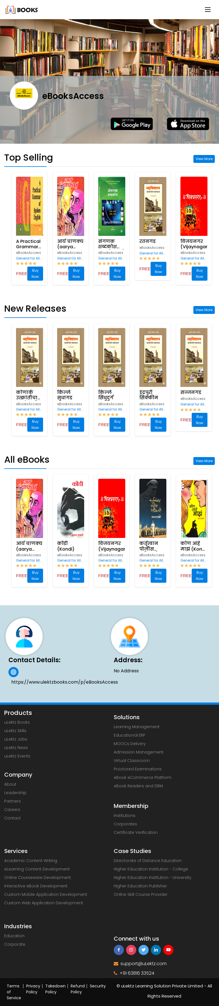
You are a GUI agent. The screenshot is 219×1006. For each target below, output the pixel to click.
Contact (12, 818)
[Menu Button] (207, 9)
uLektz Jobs (15, 739)
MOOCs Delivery (130, 743)
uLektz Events (17, 756)
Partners (12, 801)
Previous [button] (3, 229)
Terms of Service (14, 992)
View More (204, 158)
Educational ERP (129, 735)
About (10, 784)
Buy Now (35, 273)
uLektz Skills (15, 731)
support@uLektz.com (140, 963)
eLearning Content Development (37, 869)
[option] (30, 228)
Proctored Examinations (138, 769)
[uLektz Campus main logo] (21, 9)
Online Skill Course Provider (140, 894)
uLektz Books (17, 722)
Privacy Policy (33, 989)
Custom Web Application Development (43, 903)
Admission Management (139, 752)
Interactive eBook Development (36, 886)
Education (14, 936)
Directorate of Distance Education (148, 860)
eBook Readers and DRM (138, 786)
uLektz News (16, 747)
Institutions (124, 815)
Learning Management (137, 727)
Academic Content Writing (30, 860)
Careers (12, 809)
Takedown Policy (55, 989)
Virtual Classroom (132, 760)
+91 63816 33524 (134, 973)
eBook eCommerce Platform (142, 777)
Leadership (15, 793)
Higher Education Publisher (140, 886)
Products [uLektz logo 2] (18, 713)
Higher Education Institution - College (151, 869)
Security (98, 986)
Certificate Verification (136, 832)
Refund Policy (78, 989)
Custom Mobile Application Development (45, 894)
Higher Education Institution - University (152, 877)
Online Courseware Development (37, 877)
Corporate (14, 944)
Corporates (125, 824)
